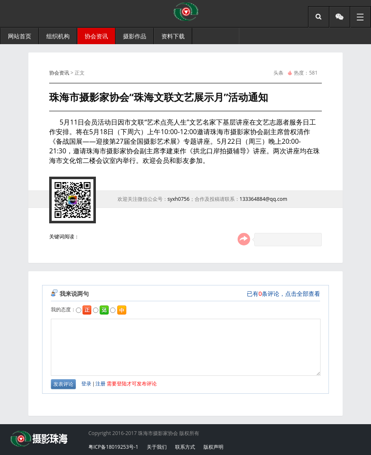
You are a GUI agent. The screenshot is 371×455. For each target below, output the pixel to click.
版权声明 (213, 446)
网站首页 (19, 36)
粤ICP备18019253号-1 (113, 446)
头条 (278, 72)
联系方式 (185, 446)
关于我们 (157, 446)
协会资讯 (59, 72)
